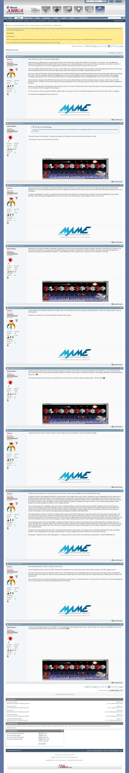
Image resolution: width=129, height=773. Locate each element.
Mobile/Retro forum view (14, 750)
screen (87, 726)
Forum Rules (42, 744)
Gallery (73, 18)
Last (121, 46)
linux (62, 726)
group (38, 726)
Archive (106, 750)
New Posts (20, 20)
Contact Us (90, 750)
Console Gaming (34, 25)
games (26, 726)
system (98, 726)
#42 (121, 123)
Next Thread (69, 694)
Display (119, 53)
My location (10, 66)
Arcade (55, 18)
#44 (121, 245)
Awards (64, 18)
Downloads (46, 18)
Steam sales (10, 710)
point (73, 726)
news (69, 726)
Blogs (38, 18)
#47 (121, 430)
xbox (109, 726)
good (34, 726)
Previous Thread (60, 694)
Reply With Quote (117, 119)
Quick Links (51, 20)
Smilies (41, 735)
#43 (121, 185)
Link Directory (83, 18)
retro (83, 726)
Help (111, 1)
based (15, 726)
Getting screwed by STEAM (14, 718)
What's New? (28, 18)
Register (118, 1)
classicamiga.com (98, 750)
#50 (121, 624)
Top (121, 690)
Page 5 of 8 (89, 46)
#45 (121, 307)
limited (59, 726)
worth (105, 726)
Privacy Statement (114, 750)
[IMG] (40, 737)
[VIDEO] (41, 739)
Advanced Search (118, 20)
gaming (30, 726)
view (102, 726)
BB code (41, 733)
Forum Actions (42, 20)
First (95, 46)
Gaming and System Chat (21, 25)
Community (33, 20)
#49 (121, 563)
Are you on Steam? (12, 702)
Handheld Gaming (47, 25)
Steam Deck (14, 50)
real (80, 726)
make (66, 726)
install (54, 726)
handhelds (43, 726)
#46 (121, 368)
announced (10, 726)
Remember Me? (91, 4)
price (76, 726)
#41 (121, 56)
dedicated (20, 726)
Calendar (26, 20)
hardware (49, 726)
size (90, 726)
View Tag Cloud (11, 727)
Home (10, 18)
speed (94, 726)
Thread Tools (112, 53)
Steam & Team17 (11, 706)
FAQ (15, 20)
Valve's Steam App (12, 714)
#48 (121, 490)
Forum (19, 18)
